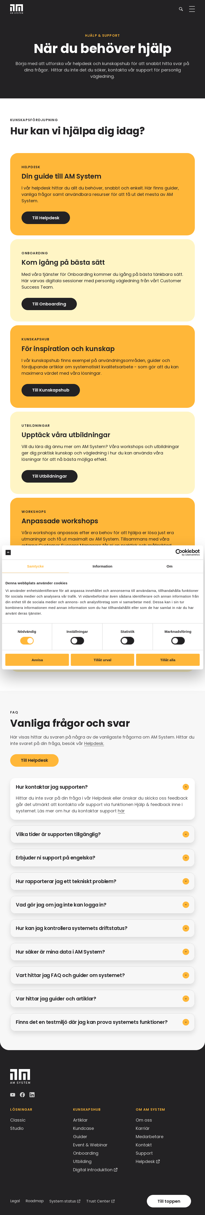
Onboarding (85, 1153)
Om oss (144, 1120)
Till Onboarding (49, 304)
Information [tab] (103, 566)
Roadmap (35, 1201)
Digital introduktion (93, 1170)
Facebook (23, 1095)
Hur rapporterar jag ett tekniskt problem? (66, 881)
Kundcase (83, 1128)
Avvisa (37, 660)
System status (62, 1201)
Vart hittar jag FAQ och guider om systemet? (70, 975)
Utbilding (82, 1161)
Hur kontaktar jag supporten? (51, 787)
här (121, 811)
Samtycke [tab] (35, 566)
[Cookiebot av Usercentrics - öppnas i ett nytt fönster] (179, 552)
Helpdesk (145, 1161)
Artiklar (80, 1120)
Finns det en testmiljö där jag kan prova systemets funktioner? (91, 1022)
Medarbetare (149, 1137)
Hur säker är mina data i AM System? (60, 951)
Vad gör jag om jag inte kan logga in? (61, 904)
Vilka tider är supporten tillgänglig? (58, 834)
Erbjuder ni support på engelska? (55, 857)
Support (144, 1153)
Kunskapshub (87, 1109)
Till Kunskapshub (50, 390)
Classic (18, 1120)
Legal (15, 1201)
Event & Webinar (90, 1145)
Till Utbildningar (49, 476)
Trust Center (98, 1201)
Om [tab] (170, 566)
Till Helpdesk (45, 218)
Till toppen (168, 1201)
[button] (181, 8)
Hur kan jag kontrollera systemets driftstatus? (71, 928)
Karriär (143, 1128)
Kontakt (144, 1145)
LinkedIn (32, 1095)
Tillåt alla (167, 660)
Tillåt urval (102, 660)
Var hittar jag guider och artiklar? (56, 998)
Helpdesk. (94, 743)
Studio (17, 1128)
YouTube (13, 1095)
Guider (80, 1137)
